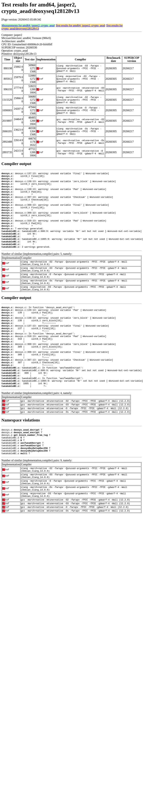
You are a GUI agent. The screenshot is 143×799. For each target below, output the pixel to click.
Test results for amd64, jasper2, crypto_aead (80, 25)
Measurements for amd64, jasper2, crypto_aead (28, 25)
